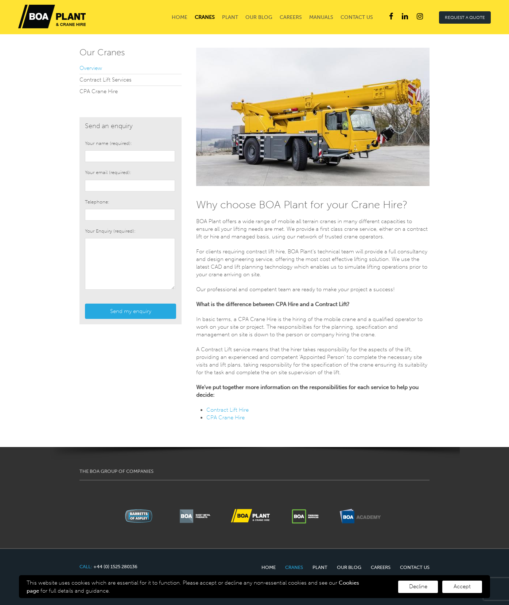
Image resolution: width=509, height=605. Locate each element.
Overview (90, 68)
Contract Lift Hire (227, 410)
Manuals (321, 17)
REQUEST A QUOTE (465, 17)
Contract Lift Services (105, 79)
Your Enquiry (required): (110, 231)
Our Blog (258, 17)
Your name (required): (108, 143)
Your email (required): (108, 172)
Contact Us (357, 17)
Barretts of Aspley (52, 16)
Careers (291, 17)
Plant (230, 17)
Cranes (205, 17)
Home (179, 17)
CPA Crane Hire (226, 417)
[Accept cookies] (418, 586)
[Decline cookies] (462, 586)
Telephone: (97, 202)
